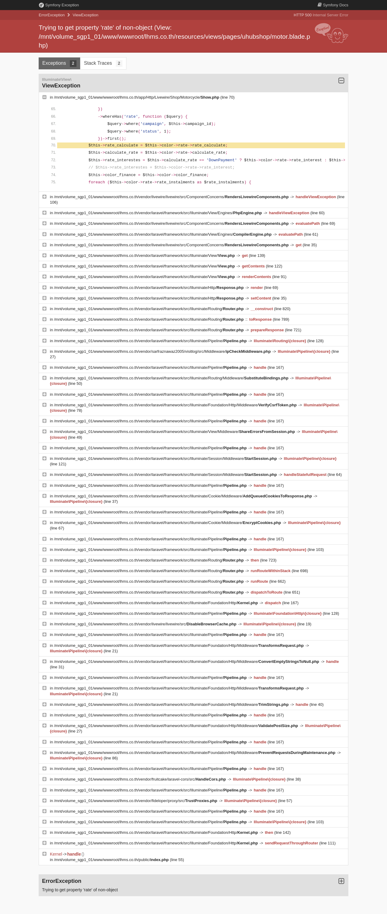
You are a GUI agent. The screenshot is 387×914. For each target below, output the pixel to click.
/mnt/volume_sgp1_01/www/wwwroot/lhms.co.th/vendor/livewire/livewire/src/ (146, 624)
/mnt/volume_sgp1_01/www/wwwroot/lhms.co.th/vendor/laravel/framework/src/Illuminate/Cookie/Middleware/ (183, 496)
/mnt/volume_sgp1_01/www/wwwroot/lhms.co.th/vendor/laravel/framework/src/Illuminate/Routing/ (149, 308)
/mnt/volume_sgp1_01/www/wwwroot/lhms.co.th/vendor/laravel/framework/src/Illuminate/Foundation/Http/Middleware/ (176, 405)
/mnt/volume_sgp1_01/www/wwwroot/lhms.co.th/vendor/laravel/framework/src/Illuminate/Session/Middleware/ (166, 458)
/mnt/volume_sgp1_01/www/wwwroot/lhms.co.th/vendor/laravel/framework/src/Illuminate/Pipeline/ (151, 341)
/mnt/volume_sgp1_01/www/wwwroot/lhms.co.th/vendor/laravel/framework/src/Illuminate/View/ (145, 255)
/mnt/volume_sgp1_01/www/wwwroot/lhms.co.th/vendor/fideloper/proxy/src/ (136, 800)
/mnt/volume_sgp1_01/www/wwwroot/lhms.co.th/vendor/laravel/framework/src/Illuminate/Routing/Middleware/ (172, 378)
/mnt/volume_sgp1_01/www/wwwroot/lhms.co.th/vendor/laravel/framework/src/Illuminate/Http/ (149, 287)
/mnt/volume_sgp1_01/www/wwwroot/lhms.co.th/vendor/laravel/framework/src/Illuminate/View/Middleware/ (175, 431)
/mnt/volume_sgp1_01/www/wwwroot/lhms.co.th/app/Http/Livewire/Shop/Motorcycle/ (137, 97)
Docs (332, 5)
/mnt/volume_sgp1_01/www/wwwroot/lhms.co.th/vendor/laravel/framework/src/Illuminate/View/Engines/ (158, 213)
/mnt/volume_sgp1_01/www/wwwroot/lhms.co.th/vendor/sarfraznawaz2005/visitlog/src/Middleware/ (163, 351)
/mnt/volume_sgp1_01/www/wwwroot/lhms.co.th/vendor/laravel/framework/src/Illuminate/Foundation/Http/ (156, 603)
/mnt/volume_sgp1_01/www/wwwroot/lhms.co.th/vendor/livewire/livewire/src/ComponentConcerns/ (172, 197)
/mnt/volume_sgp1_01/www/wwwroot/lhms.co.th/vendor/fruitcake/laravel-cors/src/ (140, 779)
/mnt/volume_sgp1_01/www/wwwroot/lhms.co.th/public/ (112, 859)
